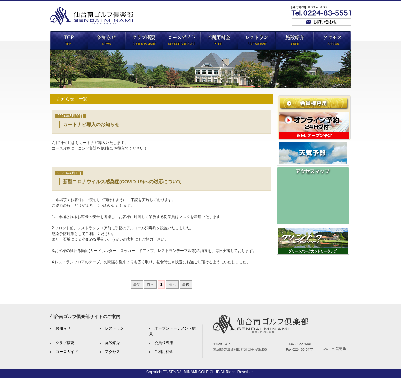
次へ (172, 284)
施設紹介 (112, 343)
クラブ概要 (64, 343)
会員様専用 (163, 343)
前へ (150, 284)
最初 (137, 284)
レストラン (114, 328)
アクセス (112, 351)
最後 (186, 284)
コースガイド (66, 351)
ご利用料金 (163, 351)
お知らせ (62, 328)
